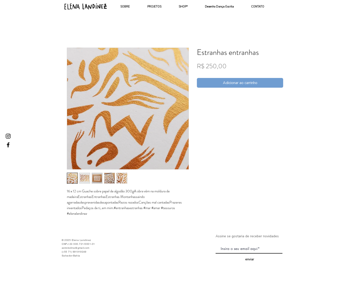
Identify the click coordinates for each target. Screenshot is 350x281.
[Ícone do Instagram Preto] (8, 136)
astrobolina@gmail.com (75, 247)
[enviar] (250, 259)
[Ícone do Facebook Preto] (8, 145)
